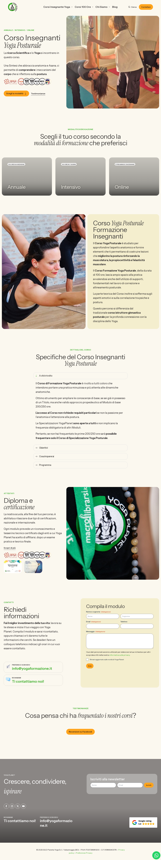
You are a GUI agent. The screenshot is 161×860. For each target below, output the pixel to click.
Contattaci (146, 7)
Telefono (123, 622)
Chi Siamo (103, 6)
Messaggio (95, 631)
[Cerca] (132, 6)
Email (93, 622)
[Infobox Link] (33, 667)
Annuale (8, 30)
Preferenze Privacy (84, 853)
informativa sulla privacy (119, 655)
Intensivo (20, 30)
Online (30, 30)
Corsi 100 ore (84, 6)
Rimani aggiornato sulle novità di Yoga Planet (107, 659)
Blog (115, 6)
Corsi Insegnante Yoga (58, 6)
